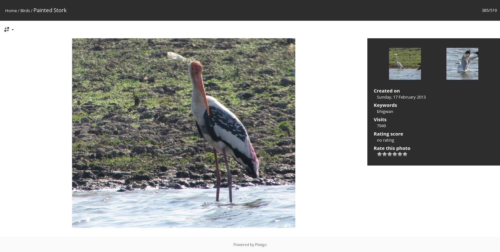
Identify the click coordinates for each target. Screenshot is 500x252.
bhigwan (385, 111)
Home (11, 10)
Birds (25, 10)
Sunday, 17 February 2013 (401, 97)
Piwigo (261, 244)
